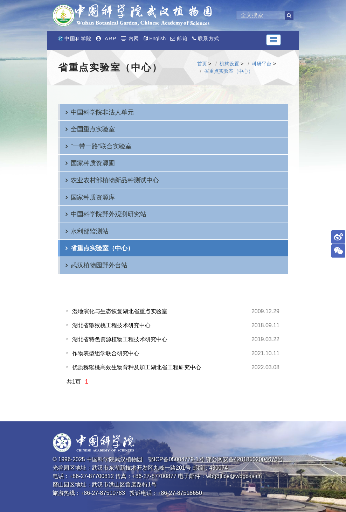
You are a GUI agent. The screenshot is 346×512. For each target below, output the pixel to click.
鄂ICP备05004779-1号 (176, 459)
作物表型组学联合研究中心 (105, 353)
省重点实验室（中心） (228, 71)
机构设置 (229, 63)
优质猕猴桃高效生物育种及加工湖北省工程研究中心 (136, 367)
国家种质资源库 (93, 197)
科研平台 (261, 63)
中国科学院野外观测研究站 (108, 214)
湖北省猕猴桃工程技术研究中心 (111, 325)
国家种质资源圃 (93, 163)
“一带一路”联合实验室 (101, 146)
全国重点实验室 (93, 129)
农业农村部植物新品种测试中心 (115, 180)
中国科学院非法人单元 (102, 112)
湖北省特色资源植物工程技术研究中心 (119, 339)
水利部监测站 (90, 231)
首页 (202, 63)
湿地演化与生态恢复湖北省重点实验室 (119, 311)
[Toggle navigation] (273, 39)
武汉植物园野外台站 (99, 265)
